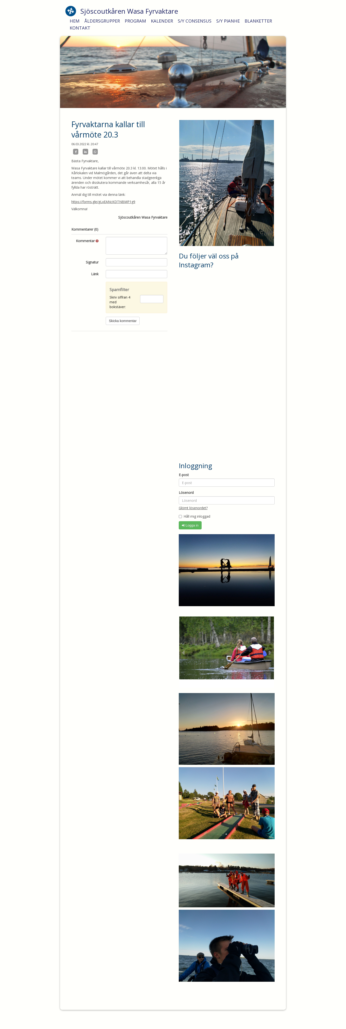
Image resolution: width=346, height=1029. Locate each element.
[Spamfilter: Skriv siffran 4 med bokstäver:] (151, 299)
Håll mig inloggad (194, 516)
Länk (95, 274)
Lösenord (186, 492)
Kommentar (87, 241)
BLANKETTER (258, 21)
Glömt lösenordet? (193, 508)
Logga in (190, 525)
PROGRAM (135, 21)
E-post (184, 475)
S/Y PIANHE (228, 21)
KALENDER (162, 21)
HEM (75, 21)
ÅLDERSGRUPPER (102, 21)
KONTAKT (80, 28)
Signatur (92, 262)
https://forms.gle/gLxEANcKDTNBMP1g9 (103, 201)
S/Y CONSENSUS (194, 21)
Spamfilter (119, 289)
